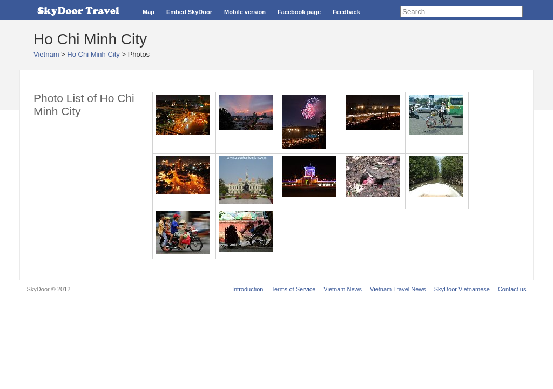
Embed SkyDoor (189, 12)
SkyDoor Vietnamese (462, 289)
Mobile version (245, 12)
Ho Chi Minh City (93, 54)
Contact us (512, 289)
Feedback (346, 12)
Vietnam (46, 54)
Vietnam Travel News (398, 289)
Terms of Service (293, 289)
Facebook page (299, 12)
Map (148, 12)
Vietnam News (342, 289)
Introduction (247, 289)
